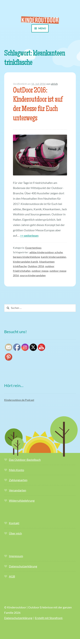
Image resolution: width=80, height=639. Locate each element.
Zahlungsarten (18, 480)
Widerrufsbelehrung (22, 500)
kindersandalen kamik (25, 261)
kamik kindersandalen (53, 256)
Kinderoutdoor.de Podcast (19, 399)
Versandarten (17, 490)
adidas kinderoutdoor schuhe (46, 252)
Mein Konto (16, 470)
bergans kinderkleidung (26, 256)
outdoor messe (40, 270)
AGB (12, 576)
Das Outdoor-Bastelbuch (25, 459)
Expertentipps (33, 247)
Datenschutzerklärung (23, 566)
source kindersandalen (33, 275)
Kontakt (14, 523)
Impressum (16, 556)
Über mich (15, 533)
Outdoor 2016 (36, 266)
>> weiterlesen (29, 235)
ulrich (54, 83)
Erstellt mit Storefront (48, 618)
